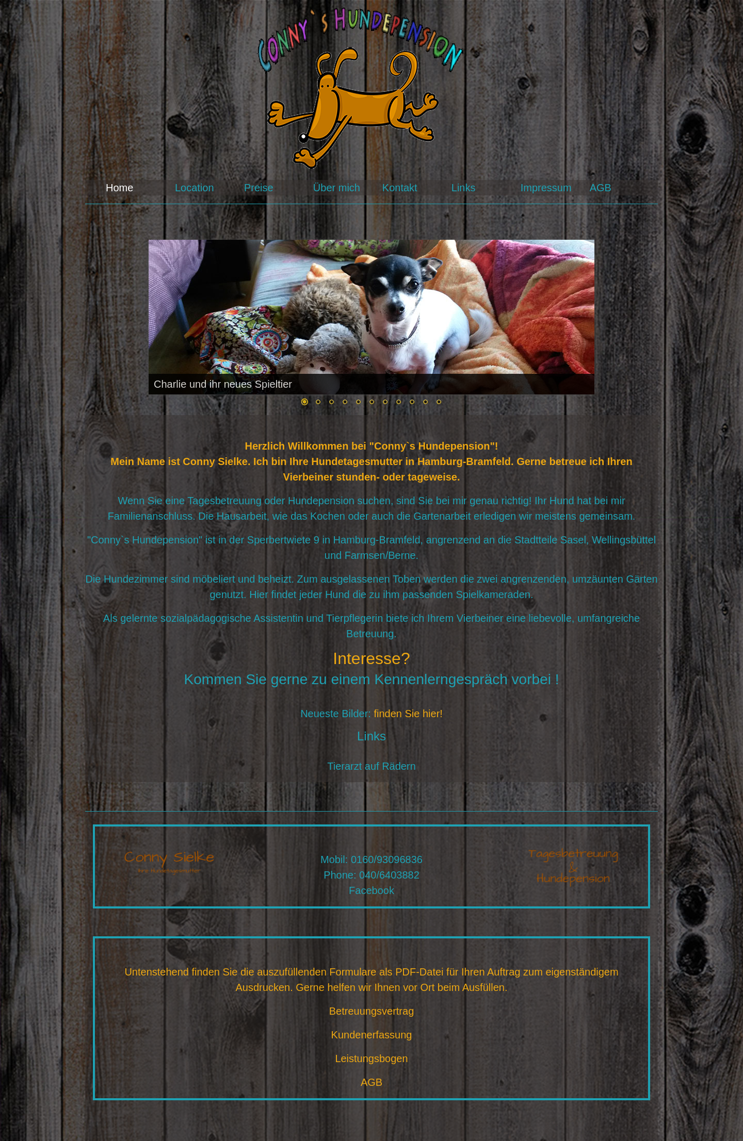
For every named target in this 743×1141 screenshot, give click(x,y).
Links (463, 187)
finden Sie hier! (408, 713)
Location (194, 187)
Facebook (371, 890)
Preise (258, 187)
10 (425, 402)
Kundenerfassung (371, 1034)
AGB (600, 187)
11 (438, 402)
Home (119, 187)
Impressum (546, 187)
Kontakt (399, 187)
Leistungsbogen (371, 1058)
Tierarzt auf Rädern (371, 766)
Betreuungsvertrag (371, 1011)
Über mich (336, 187)
